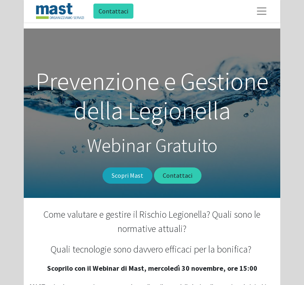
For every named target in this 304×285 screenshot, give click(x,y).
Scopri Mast (127, 175)
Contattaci (113, 11)
